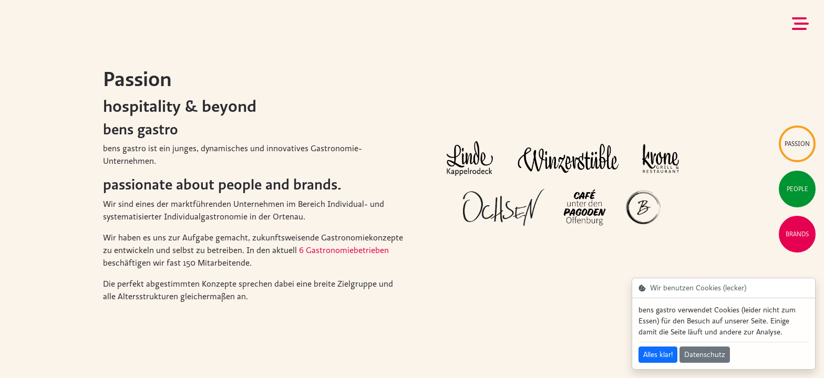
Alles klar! (658, 354)
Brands (797, 234)
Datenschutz (704, 354)
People (797, 189)
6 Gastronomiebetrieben (344, 250)
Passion (797, 144)
